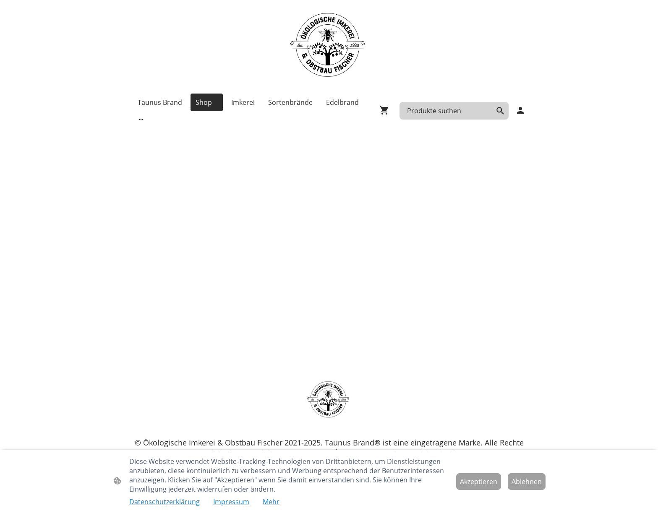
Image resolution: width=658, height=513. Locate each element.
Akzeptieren (478, 481)
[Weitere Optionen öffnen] (141, 119)
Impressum (231, 501)
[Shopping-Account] (520, 110)
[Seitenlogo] (329, 46)
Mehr (271, 501)
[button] (500, 111)
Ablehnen (527, 481)
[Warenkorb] (386, 110)
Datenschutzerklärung (164, 501)
